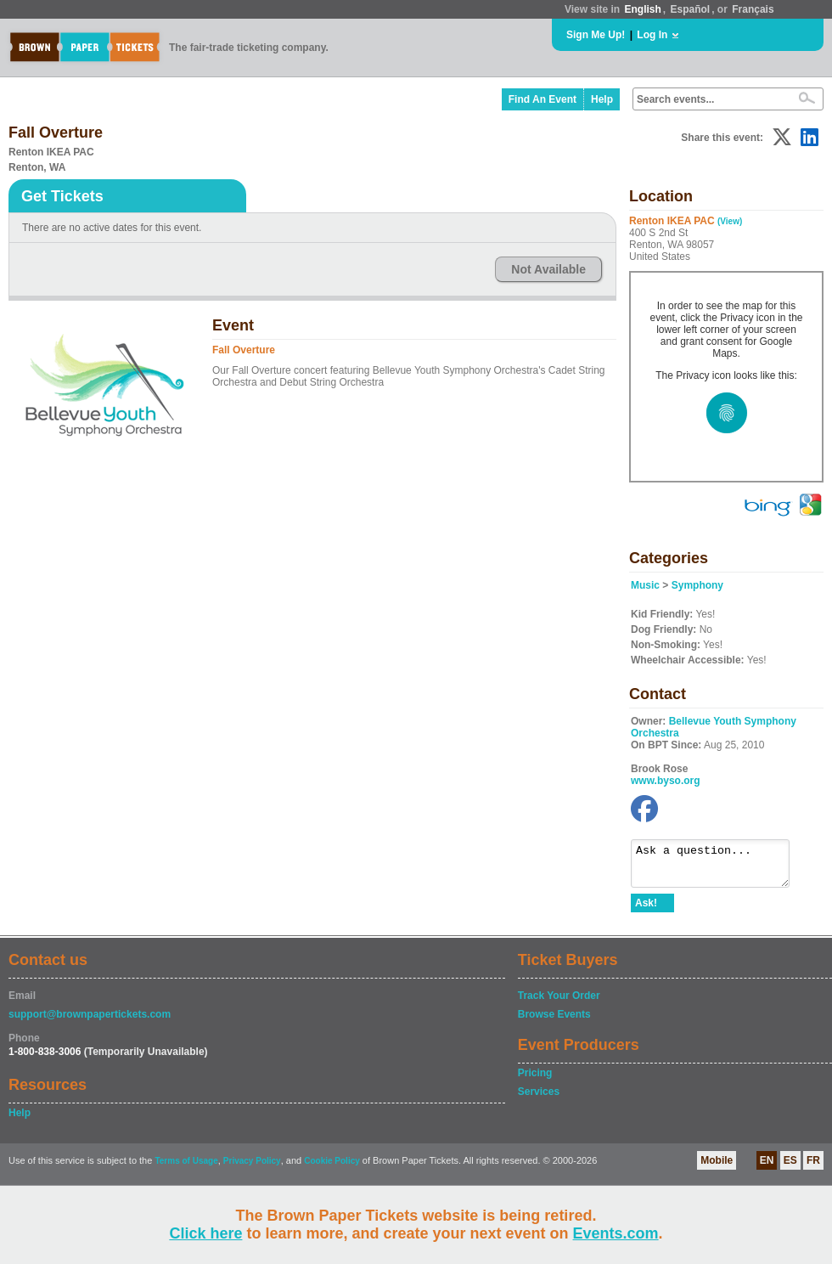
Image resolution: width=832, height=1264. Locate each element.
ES (790, 1168)
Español (691, 9)
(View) (729, 221)
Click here (205, 1233)
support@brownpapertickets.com (89, 1022)
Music (645, 585)
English (642, 9)
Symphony (697, 585)
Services (538, 1099)
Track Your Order (559, 1003)
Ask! (646, 911)
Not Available (548, 269)
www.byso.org (665, 781)
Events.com (616, 1233)
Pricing (535, 1080)
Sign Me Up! (595, 35)
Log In (652, 35)
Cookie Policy (332, 1168)
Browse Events (554, 1022)
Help (602, 99)
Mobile (716, 1168)
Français (752, 9)
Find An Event (542, 99)
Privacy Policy (252, 1168)
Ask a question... (719, 867)
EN (767, 1168)
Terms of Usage (186, 1168)
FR (813, 1168)
